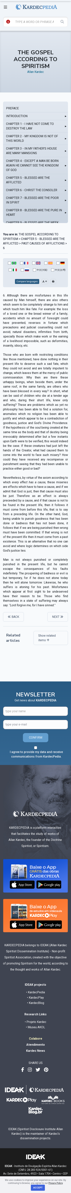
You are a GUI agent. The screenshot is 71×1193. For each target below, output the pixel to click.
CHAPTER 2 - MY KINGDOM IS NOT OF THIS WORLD (32, 138)
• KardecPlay (35, 997)
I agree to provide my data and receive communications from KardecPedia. (36, 754)
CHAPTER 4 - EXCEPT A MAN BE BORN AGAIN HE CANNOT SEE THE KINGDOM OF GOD (32, 165)
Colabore (35, 1038)
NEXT (57, 617)
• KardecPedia (35, 992)
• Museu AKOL (35, 1027)
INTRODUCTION (16, 116)
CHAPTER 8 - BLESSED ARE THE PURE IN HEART (34, 212)
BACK (13, 617)
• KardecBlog (35, 1003)
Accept (38, 1187)
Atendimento (35, 1044)
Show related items (47, 638)
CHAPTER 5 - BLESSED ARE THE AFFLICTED (28, 180)
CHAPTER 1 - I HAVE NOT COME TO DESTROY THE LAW (30, 126)
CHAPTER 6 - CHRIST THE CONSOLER (31, 190)
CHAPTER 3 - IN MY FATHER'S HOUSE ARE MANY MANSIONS (31, 151)
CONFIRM (35, 737)
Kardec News (35, 1051)
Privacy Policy (55, 1183)
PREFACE (12, 108)
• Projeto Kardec (35, 1022)
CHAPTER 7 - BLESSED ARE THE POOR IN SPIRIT (32, 200)
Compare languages (27, 281)
